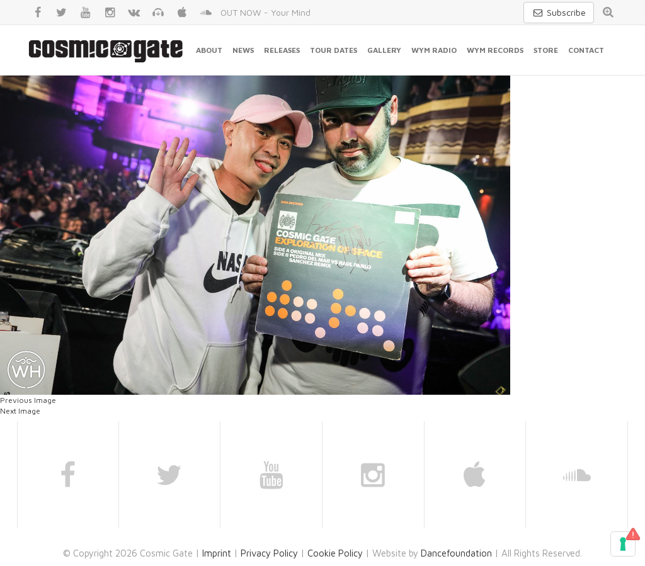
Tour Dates (333, 50)
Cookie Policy (335, 553)
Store (546, 50)
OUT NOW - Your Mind (265, 12)
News (243, 50)
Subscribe (559, 12)
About (209, 50)
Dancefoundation (456, 553)
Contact (586, 50)
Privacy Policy (269, 553)
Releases (282, 50)
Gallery (384, 50)
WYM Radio (434, 50)
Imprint (216, 553)
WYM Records (495, 50)
